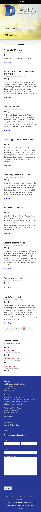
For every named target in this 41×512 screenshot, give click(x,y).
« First (6, 328)
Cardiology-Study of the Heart (17, 175)
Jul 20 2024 (11, 177)
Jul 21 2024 (11, 142)
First (5, 446)
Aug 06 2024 (11, 76)
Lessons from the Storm (14, 243)
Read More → (8, 62)
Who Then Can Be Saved (14, 208)
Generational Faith (9, 366)
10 (29, 328)
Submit (7, 488)
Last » (11, 331)
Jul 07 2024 (11, 210)
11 (32, 328)
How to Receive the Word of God (13, 343)
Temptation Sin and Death (11, 358)
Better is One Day (11, 107)
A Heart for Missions (13, 50)
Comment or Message (11, 456)
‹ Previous (12, 328)
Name (6, 441)
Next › (6, 331)
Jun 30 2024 (11, 245)
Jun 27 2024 (11, 299)
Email (6, 449)
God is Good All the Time (11, 351)
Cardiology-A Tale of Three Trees (18, 140)
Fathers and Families (13, 278)
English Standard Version (20, 502)
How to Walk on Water (13, 297)
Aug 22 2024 (11, 52)
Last (22, 446)
